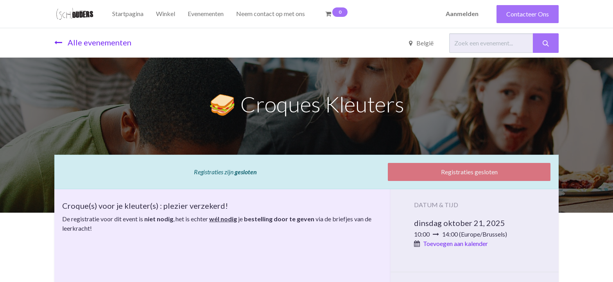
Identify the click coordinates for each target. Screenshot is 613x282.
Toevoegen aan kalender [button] (455, 243)
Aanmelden (462, 13)
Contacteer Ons (527, 14)
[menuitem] (128, 14)
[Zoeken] (546, 43)
